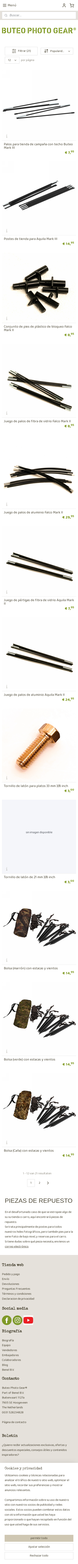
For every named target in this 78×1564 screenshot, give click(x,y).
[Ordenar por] (57, 51)
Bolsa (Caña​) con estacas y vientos (29, 1150)
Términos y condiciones (16, 1293)
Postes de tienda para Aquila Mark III (30, 239)
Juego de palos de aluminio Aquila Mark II (34, 695)
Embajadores (10, 1355)
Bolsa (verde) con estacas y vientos (29, 1059)
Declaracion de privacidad (18, 1298)
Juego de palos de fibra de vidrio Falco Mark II (37, 421)
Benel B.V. (8, 1369)
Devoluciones (10, 1284)
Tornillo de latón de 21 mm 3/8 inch (29, 877)
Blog (5, 1365)
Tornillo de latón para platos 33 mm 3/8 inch (36, 786)
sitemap (39, 1550)
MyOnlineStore (40, 1557)
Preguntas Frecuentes (16, 1288)
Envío (5, 1279)
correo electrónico (17, 1246)
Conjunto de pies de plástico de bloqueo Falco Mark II (38, 328)
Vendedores (9, 1350)
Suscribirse (12, 1475)
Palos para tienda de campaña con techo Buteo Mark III (38, 146)
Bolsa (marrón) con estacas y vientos (31, 968)
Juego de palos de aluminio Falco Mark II (33, 512)
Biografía (8, 1340)
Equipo (6, 1345)
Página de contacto (14, 1422)
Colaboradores (11, 1360)
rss (45, 1550)
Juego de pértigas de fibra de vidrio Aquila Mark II (39, 601)
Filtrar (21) (21, 51)
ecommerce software (57, 1550)
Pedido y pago (11, 1274)
